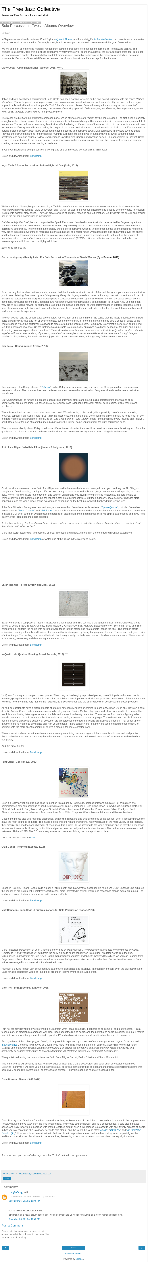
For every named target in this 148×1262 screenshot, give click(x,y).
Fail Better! (47, 510)
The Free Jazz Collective (31, 9)
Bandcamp (36, 156)
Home (73, 1248)
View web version (73, 1253)
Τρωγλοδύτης (15, 1192)
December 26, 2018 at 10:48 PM (24, 1219)
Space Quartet (109, 507)
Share (6, 1178)
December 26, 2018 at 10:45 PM (24, 1201)
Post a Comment (12, 1225)
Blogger (79, 1259)
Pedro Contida (26, 510)
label (32, 837)
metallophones (9, 1044)
